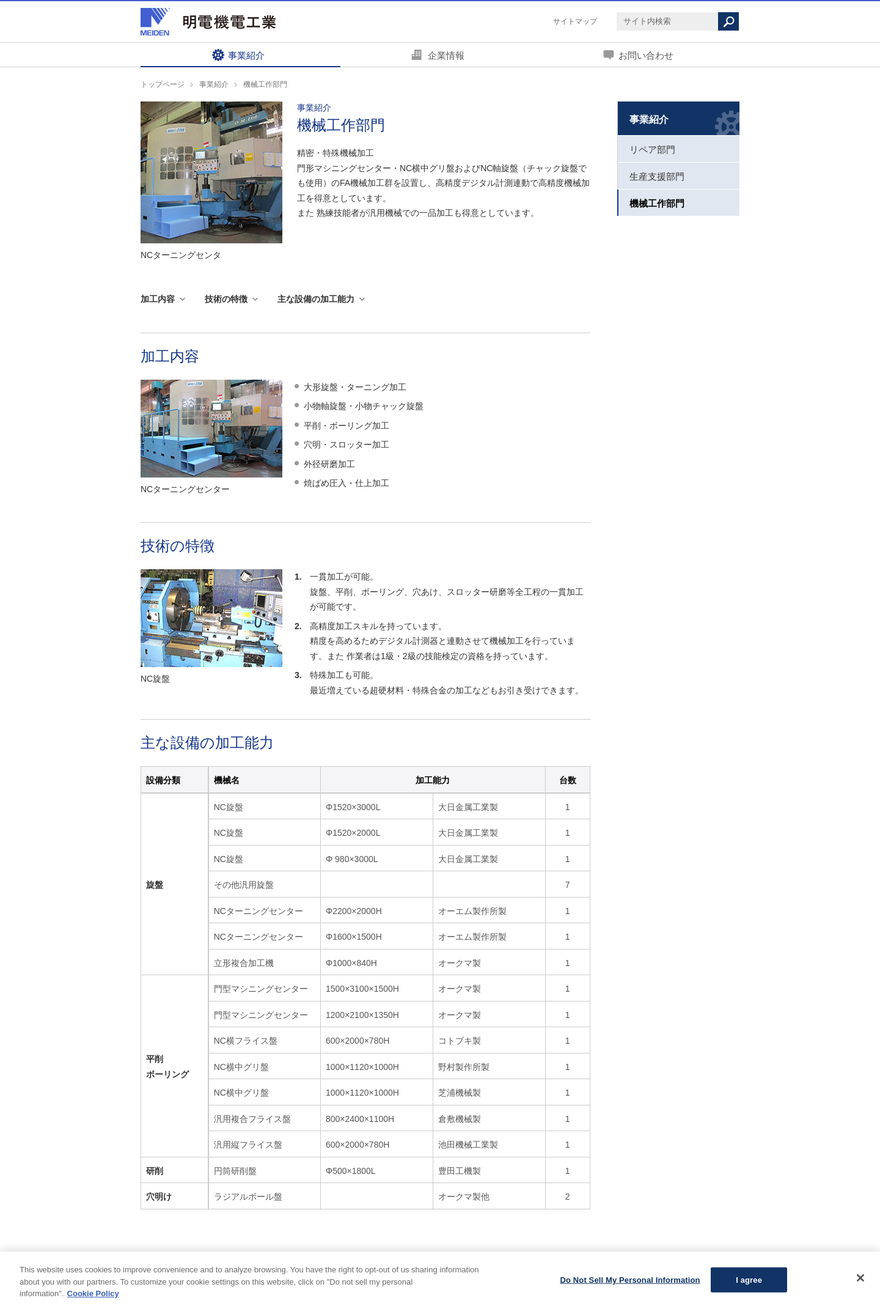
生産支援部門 (656, 177)
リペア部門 (652, 150)
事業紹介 (246, 55)
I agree (749, 1284)
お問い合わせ (645, 55)
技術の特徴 (226, 299)
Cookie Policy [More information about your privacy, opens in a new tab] (93, 1299)
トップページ (163, 84)
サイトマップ (575, 21)
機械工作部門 (656, 203)
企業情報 (446, 55)
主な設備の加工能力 (315, 299)
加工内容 (158, 299)
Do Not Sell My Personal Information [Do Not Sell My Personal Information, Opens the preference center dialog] (630, 1284)
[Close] (860, 1282)
